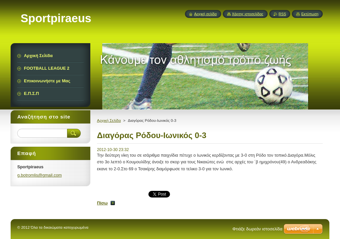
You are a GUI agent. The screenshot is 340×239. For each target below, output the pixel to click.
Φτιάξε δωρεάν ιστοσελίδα (257, 228)
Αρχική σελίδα (205, 14)
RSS (282, 14)
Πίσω (102, 202)
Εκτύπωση (309, 14)
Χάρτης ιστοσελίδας (248, 14)
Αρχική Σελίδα (109, 120)
